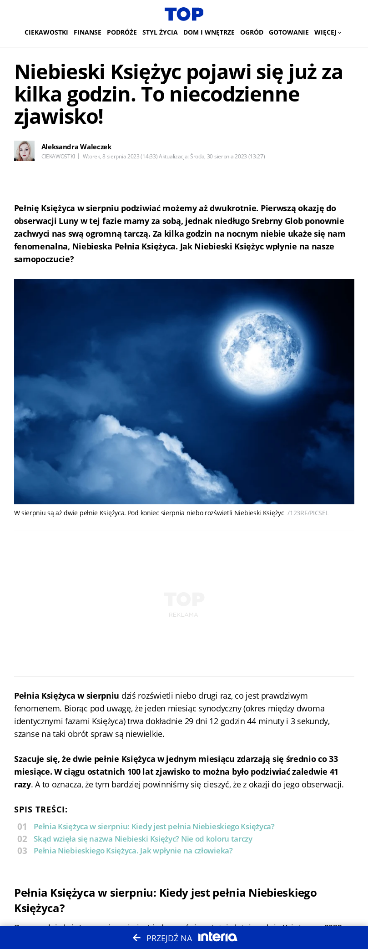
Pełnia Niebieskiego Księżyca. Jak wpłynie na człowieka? (133, 850)
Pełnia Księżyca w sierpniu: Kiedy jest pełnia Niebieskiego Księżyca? (154, 826)
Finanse (87, 32)
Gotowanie (289, 32)
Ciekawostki (46, 32)
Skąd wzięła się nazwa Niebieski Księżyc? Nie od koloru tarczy (143, 838)
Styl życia (160, 32)
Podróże (122, 32)
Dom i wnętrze (209, 32)
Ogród (251, 32)
